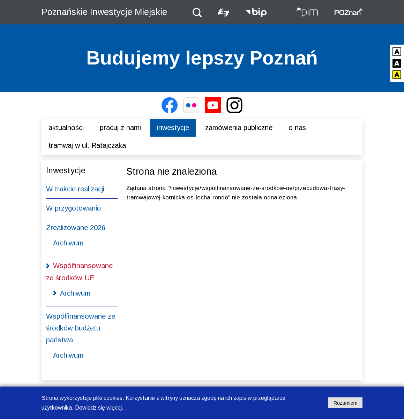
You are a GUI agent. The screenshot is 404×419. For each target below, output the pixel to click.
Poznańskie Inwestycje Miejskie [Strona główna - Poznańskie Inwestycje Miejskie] (104, 12)
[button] (197, 12)
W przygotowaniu (73, 208)
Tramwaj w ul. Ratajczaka (87, 145)
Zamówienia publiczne (238, 127)
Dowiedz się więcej (98, 408)
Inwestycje (173, 127)
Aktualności (66, 127)
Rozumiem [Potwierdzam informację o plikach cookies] (346, 403)
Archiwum (68, 243)
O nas (297, 127)
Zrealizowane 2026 (75, 227)
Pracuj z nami (120, 127)
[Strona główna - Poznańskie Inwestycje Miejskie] (306, 13)
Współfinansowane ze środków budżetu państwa (80, 328)
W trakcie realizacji (75, 189)
